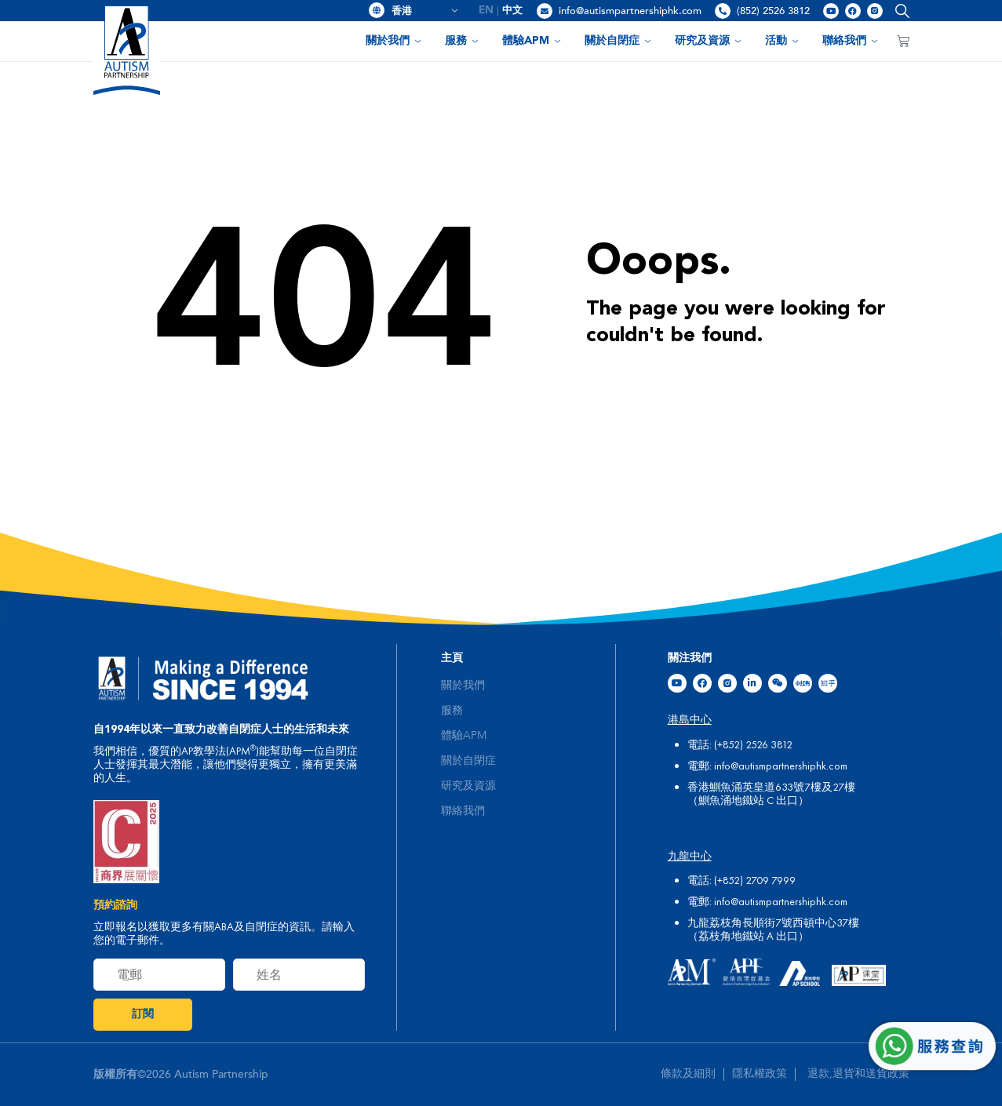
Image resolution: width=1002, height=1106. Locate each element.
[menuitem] (486, 10)
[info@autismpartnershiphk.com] (544, 11)
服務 (462, 40)
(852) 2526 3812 (773, 11)
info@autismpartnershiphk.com (630, 11)
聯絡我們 (850, 40)
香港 (425, 11)
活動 (782, 40)
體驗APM (531, 40)
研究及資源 (708, 40)
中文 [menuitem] (512, 10)
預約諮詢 (115, 905)
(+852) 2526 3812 (753, 744)
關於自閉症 (618, 40)
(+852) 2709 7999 (755, 880)
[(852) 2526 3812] (723, 11)
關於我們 (393, 40)
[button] (898, 10)
